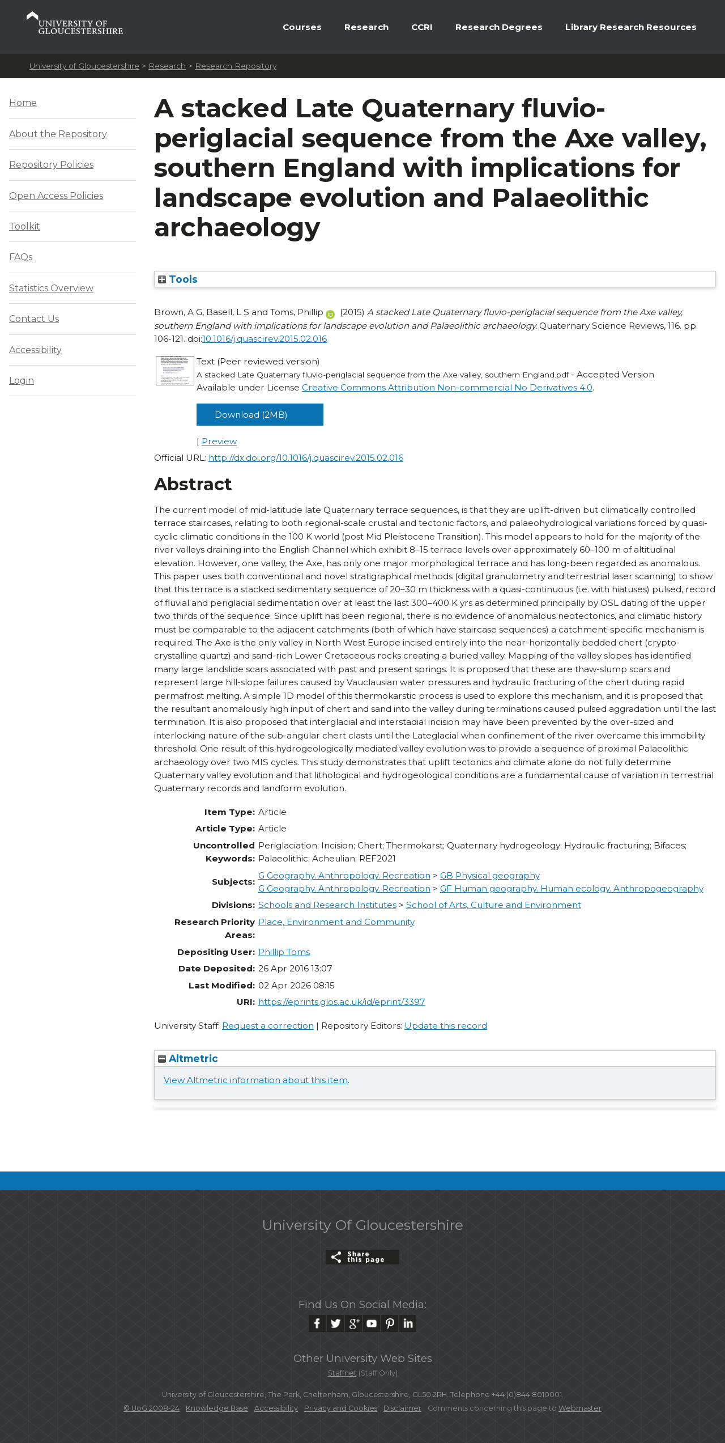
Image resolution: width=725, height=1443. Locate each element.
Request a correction (268, 1025)
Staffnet (342, 1373)
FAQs (20, 257)
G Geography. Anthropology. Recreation (344, 875)
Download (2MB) (251, 414)
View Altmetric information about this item (256, 1080)
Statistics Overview (51, 288)
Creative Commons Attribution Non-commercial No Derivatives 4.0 (447, 387)
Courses (302, 27)
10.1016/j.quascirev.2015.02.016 (264, 338)
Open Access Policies (56, 195)
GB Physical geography (490, 875)
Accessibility (35, 350)
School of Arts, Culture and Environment (493, 904)
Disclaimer (402, 1408)
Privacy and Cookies (340, 1408)
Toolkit (24, 226)
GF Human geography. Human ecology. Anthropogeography (571, 888)
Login (21, 380)
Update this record (445, 1025)
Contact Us (34, 318)
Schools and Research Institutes (327, 904)
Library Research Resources (631, 27)
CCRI (422, 27)
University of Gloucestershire (84, 65)
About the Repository (58, 134)
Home (23, 102)
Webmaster (580, 1408)
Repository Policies (51, 164)
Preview (219, 441)
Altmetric (188, 1058)
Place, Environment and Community (336, 921)
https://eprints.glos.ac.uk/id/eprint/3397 (341, 1001)
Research (366, 27)
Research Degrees (499, 27)
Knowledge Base (217, 1408)
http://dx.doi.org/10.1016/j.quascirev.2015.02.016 (305, 457)
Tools (178, 279)
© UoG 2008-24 (151, 1408)
